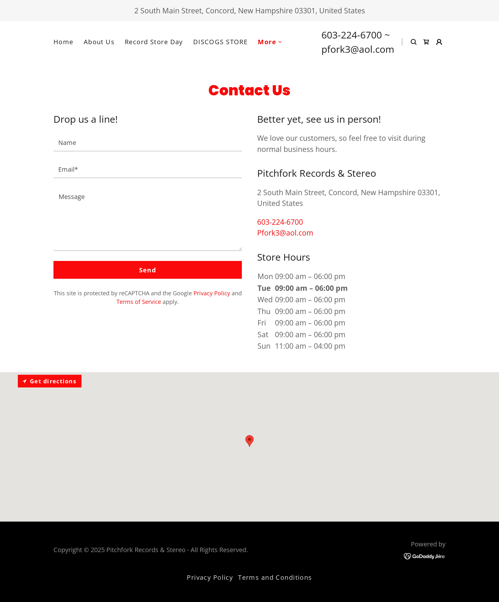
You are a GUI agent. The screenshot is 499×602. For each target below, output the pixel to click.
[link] (426, 42)
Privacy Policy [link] (211, 293)
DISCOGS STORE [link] (220, 42)
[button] (270, 42)
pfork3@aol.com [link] (357, 49)
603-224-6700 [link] (351, 34)
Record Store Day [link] (154, 42)
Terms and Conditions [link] (275, 577)
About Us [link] (99, 42)
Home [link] (63, 42)
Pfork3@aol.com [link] (285, 233)
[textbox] (147, 142)
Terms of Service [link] (138, 301)
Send (148, 270)
